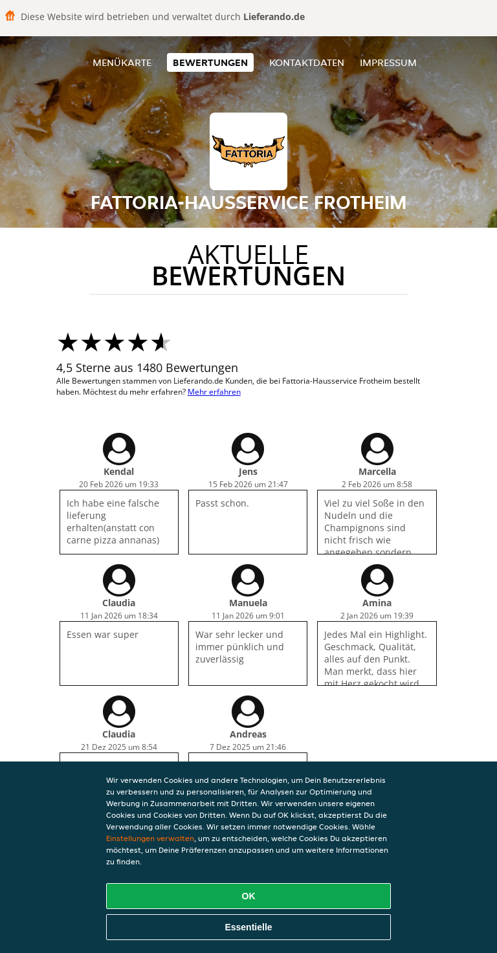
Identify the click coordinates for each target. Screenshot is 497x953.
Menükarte (122, 62)
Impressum (388, 62)
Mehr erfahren (214, 391)
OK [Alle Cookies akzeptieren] (249, 896)
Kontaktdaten (306, 62)
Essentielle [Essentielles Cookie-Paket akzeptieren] (248, 927)
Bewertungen (210, 62)
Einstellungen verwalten (150, 838)
